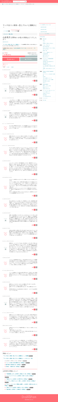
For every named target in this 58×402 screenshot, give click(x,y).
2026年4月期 (43, 27)
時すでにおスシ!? (46, 55)
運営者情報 (27, 399)
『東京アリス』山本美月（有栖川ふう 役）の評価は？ (19, 387)
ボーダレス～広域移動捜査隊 (48, 58)
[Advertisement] (29, 14)
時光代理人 (45, 94)
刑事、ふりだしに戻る (47, 85)
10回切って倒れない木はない (48, 43)
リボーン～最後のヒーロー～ (48, 52)
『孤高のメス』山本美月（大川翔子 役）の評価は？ (19, 379)
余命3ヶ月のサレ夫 (46, 88)
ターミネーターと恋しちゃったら (49, 90)
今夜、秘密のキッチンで (47, 78)
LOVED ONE (45, 60)
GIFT (44, 40)
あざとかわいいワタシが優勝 (48, 79)
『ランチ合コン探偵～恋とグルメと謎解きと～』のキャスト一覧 (17, 358)
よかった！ (11, 59)
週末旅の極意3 (45, 84)
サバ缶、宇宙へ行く (46, 45)
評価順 (12, 67)
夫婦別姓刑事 (45, 53)
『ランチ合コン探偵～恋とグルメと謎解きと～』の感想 (15, 355)
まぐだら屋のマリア (46, 91)
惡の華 (44, 76)
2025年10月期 (44, 31)
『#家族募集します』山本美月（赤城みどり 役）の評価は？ (21, 373)
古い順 (8, 67)
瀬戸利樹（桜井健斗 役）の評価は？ (16, 364)
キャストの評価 (15, 31)
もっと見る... (47, 33)
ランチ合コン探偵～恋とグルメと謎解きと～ (12, 4)
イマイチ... (29, 59)
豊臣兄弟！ (45, 38)
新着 (4, 67)
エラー (44, 41)
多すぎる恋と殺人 (46, 46)
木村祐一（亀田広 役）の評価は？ (15, 366)
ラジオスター (45, 98)
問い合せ (31, 399)
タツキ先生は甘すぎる (47, 96)
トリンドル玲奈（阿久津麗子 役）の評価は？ (18, 362)
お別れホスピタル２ (46, 93)
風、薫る (44, 100)
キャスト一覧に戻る (8, 34)
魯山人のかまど (45, 56)
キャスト (22, 4)
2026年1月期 (43, 29)
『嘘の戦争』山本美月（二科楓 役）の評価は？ (18, 389)
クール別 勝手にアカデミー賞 (45, 24)
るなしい (44, 82)
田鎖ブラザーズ (45, 87)
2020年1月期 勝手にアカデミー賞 (20, 48)
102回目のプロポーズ (47, 64)
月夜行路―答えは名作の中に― (48, 61)
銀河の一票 (45, 50)
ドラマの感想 (6, 31)
